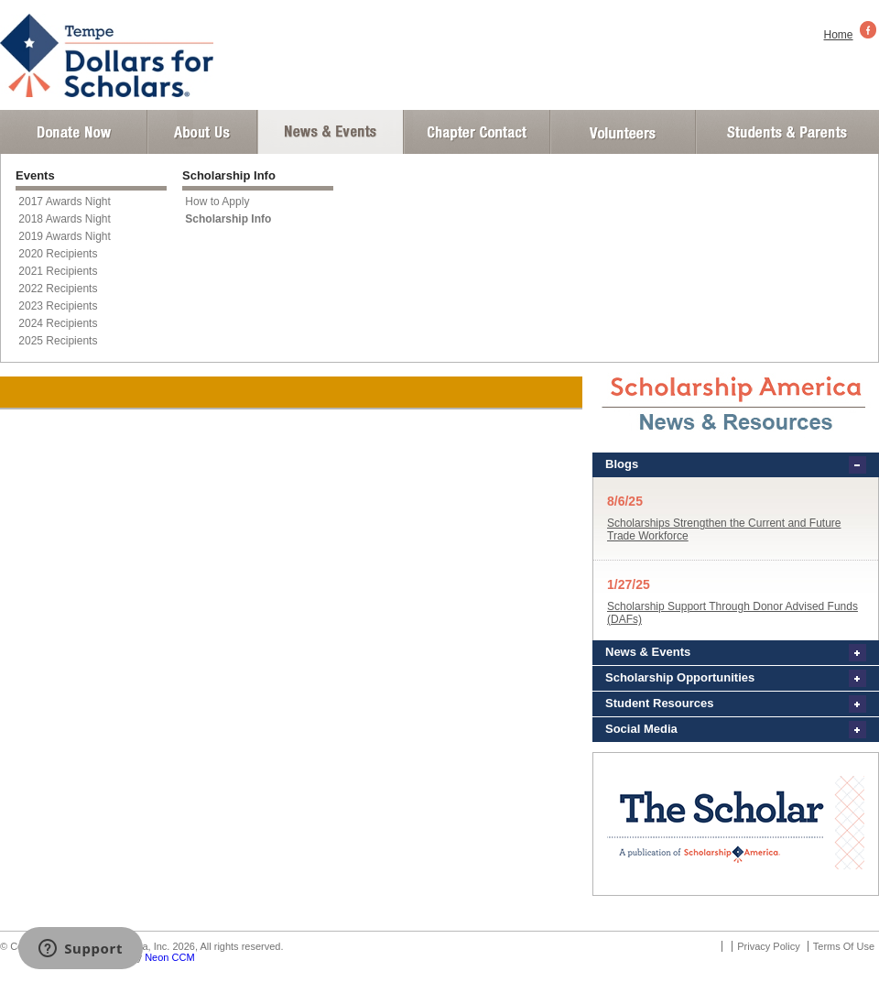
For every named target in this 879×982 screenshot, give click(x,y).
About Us (202, 132)
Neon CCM (169, 957)
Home (838, 34)
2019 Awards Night (64, 236)
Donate (73, 132)
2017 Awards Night (64, 201)
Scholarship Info (228, 219)
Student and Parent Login (786, 132)
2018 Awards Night (64, 219)
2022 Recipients (57, 288)
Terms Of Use (843, 946)
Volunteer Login (622, 132)
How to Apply (217, 201)
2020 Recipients (57, 253)
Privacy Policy (768, 946)
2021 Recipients (57, 271)
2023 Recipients (57, 306)
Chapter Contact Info (477, 132)
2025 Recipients (57, 340)
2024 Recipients (57, 323)
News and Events (330, 132)
